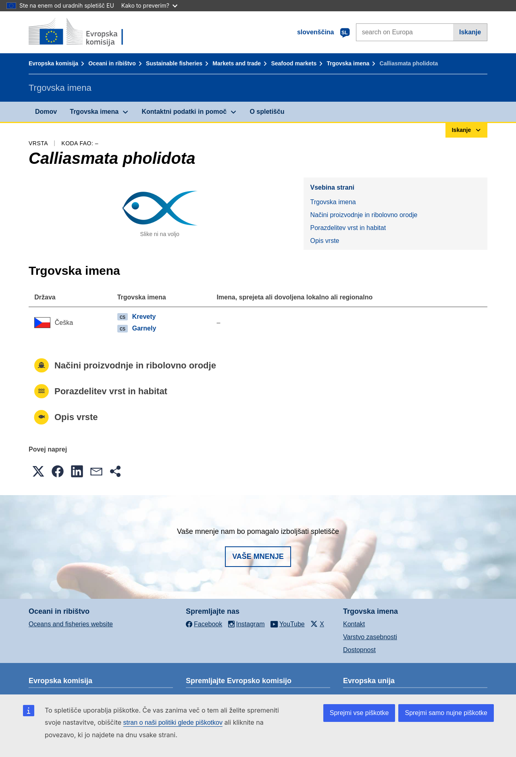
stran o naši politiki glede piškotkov (173, 722)
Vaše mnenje (258, 556)
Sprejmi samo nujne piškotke (446, 712)
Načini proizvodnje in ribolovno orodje (363, 214)
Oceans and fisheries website (71, 624)
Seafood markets (293, 63)
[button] (38, 471)
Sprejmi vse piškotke (359, 712)
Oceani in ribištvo (111, 63)
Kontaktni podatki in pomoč (184, 111)
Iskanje (470, 32)
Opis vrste (324, 240)
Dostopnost (359, 649)
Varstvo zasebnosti (370, 637)
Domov (46, 111)
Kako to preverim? (149, 5)
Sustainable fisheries (174, 63)
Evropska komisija (53, 63)
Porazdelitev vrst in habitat (348, 227)
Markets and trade (236, 63)
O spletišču (267, 111)
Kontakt (354, 624)
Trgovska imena (348, 63)
